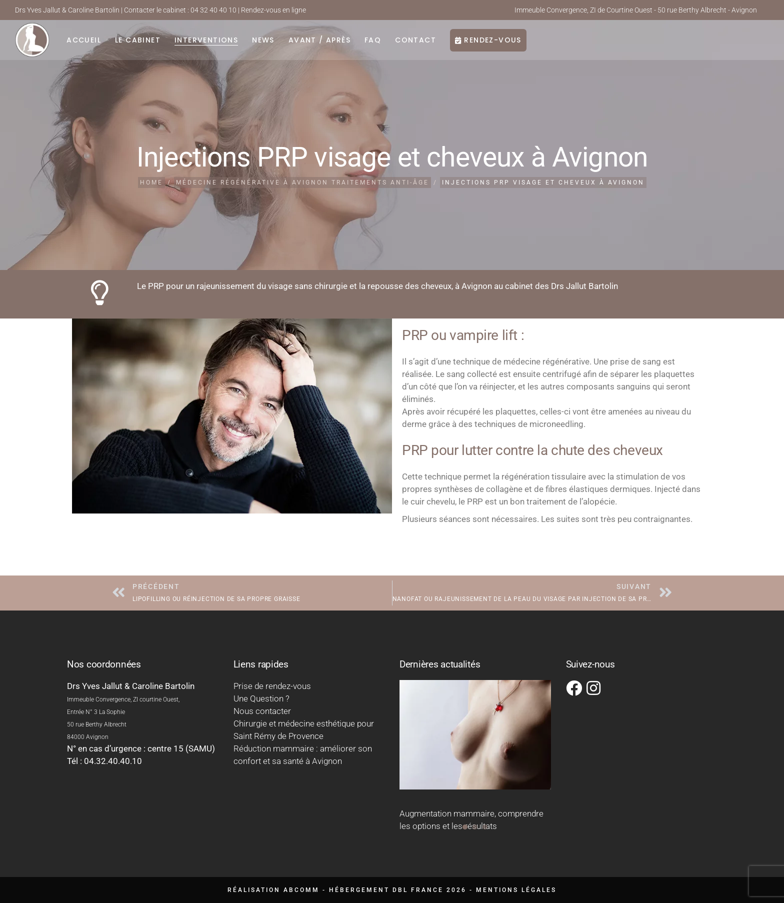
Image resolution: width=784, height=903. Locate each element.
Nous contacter (262, 711)
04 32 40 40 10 (213, 10)
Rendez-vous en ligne (273, 10)
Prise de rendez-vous (272, 686)
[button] (465, 827)
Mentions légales (516, 890)
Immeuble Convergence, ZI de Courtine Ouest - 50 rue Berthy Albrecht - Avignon (635, 10)
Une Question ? (262, 699)
